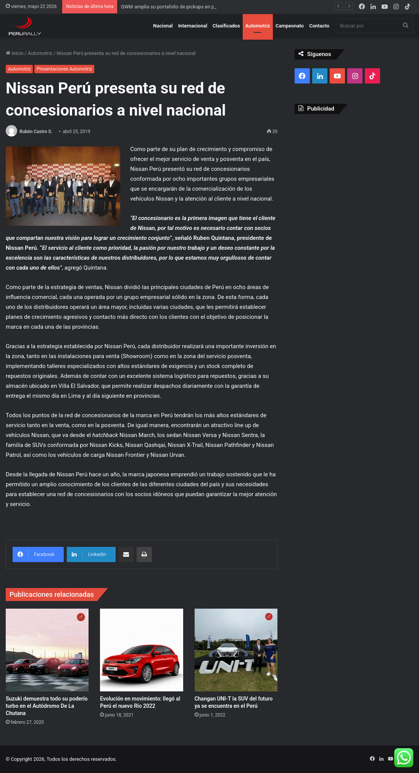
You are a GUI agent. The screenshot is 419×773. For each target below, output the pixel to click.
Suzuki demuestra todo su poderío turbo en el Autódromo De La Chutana (47, 706)
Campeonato (290, 26)
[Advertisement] (354, 169)
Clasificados (226, 26)
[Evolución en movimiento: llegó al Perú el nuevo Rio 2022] (141, 650)
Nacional (162, 26)
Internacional (192, 26)
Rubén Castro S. (35, 131)
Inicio (14, 53)
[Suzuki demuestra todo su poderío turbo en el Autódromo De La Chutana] (47, 650)
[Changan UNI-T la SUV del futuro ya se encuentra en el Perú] (236, 650)
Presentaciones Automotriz (64, 69)
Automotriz (257, 26)
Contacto (319, 26)
